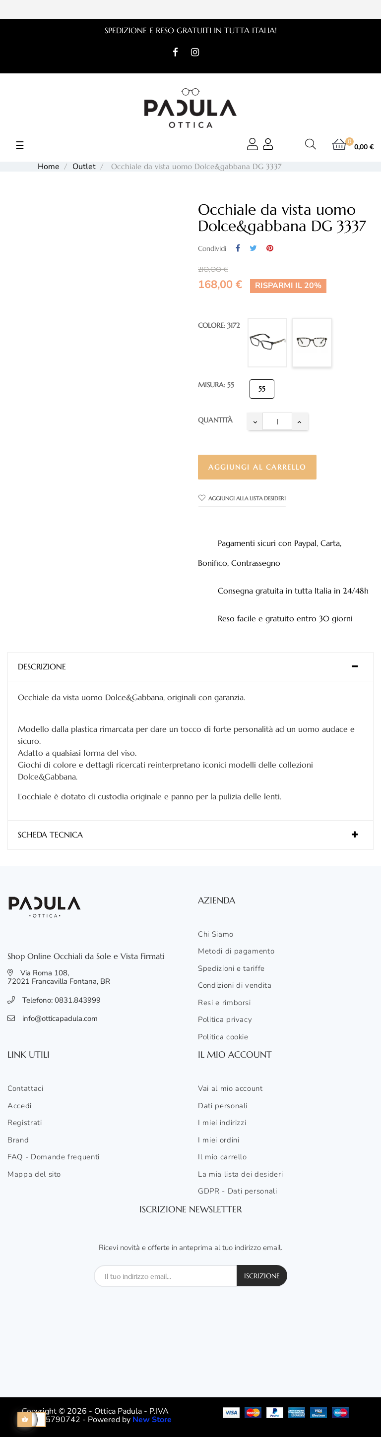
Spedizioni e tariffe (231, 968)
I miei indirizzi (222, 1123)
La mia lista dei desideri (240, 1174)
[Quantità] (277, 421)
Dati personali (223, 1106)
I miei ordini (218, 1140)
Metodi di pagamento (236, 951)
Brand (18, 1140)
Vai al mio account (230, 1088)
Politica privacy (225, 1020)
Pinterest (269, 248)
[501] (267, 342)
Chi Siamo (216, 934)
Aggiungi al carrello (257, 467)
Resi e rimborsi (224, 1003)
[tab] (190, 667)
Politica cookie (223, 1037)
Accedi (19, 1106)
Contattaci (25, 1088)
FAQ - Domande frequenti (53, 1157)
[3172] (312, 342)
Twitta (253, 248)
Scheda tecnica (50, 835)
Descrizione (42, 666)
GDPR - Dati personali (237, 1191)
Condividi (238, 248)
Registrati (24, 1123)
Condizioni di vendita (235, 985)
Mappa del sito (34, 1174)
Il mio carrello (222, 1157)
